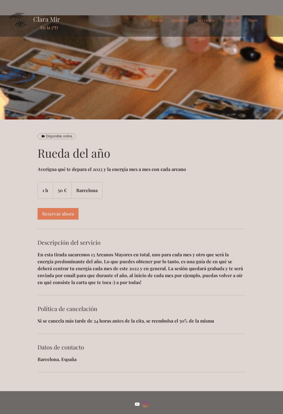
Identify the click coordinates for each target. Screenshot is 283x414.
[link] (58, 214)
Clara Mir (46, 19)
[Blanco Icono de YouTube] (137, 404)
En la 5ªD (49, 27)
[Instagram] (146, 404)
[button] (205, 20)
